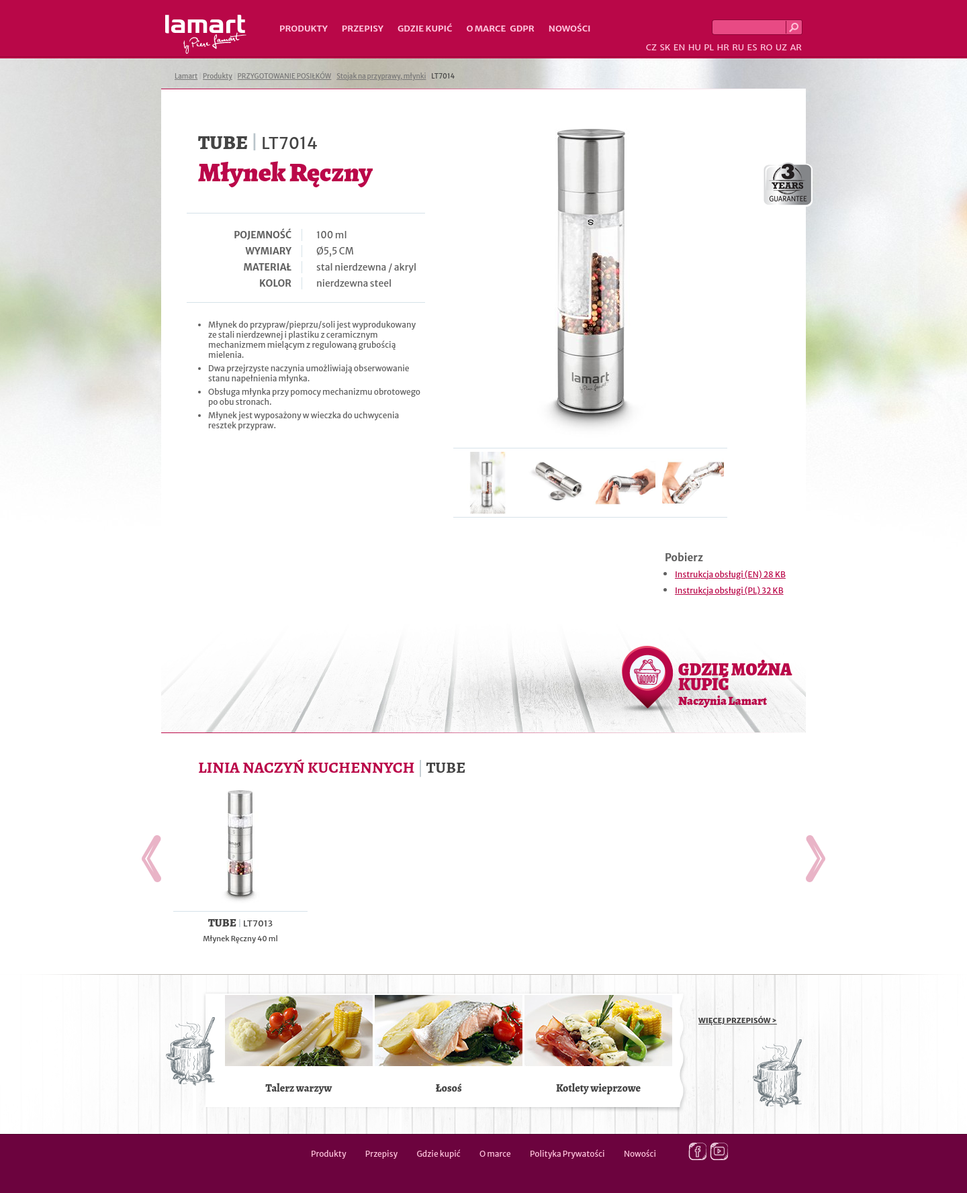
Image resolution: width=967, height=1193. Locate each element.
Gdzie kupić (425, 28)
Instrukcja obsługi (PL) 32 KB (729, 590)
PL (709, 47)
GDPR (522, 28)
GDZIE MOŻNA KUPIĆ (735, 683)
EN (680, 47)
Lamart (206, 34)
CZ (651, 47)
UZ (781, 47)
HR (723, 47)
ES (752, 47)
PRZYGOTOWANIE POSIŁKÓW (285, 76)
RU (738, 47)
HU (694, 47)
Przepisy (362, 28)
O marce (486, 28)
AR (796, 47)
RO (766, 47)
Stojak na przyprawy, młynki (381, 76)
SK (664, 47)
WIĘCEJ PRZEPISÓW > (737, 1020)
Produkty (303, 28)
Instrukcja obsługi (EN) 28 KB (730, 574)
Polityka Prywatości (567, 1154)
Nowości (570, 28)
